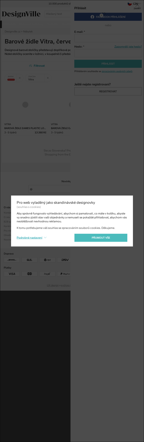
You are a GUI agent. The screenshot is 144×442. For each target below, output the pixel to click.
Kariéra (8, 226)
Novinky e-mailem (72, 181)
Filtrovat (37, 65)
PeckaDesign (89, 285)
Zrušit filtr (21, 76)
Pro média (9, 230)
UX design (53, 285)
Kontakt (8, 212)
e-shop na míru (69, 285)
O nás (7, 217)
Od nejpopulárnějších (107, 65)
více (125, 24)
